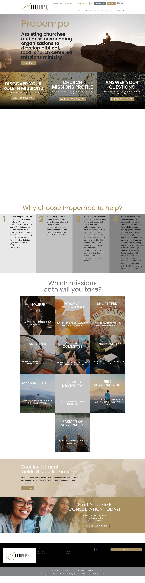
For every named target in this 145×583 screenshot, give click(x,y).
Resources (68, 558)
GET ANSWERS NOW (122, 100)
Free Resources (100, 3)
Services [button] (91, 11)
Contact (121, 11)
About (84, 11)
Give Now (27, 494)
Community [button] (99, 11)
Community (41, 560)
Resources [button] (108, 11)
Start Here (111, 3)
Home (79, 11)
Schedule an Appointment (94, 532)
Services (41, 558)
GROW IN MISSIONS (23, 99)
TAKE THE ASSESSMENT (72, 100)
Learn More (28, 64)
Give (115, 11)
